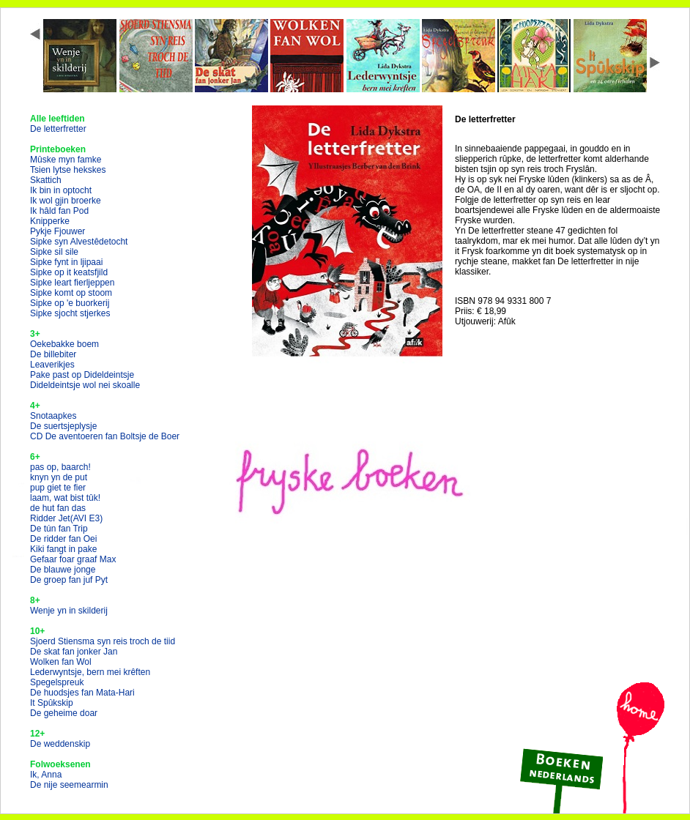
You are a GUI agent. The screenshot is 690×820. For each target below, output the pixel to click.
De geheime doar (63, 713)
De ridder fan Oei (63, 539)
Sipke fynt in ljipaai (66, 262)
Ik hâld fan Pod (59, 211)
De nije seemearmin (69, 785)
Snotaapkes (53, 416)
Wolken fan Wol (61, 662)
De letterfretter (58, 129)
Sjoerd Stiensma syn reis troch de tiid (102, 641)
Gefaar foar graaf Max (73, 559)
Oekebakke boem (64, 344)
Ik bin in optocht (61, 190)
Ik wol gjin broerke (65, 200)
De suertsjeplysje (63, 426)
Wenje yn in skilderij (69, 610)
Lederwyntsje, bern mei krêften (90, 672)
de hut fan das (58, 508)
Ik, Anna (46, 774)
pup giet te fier (58, 487)
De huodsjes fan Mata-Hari (82, 692)
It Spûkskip (51, 703)
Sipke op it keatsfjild (69, 272)
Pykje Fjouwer (57, 231)
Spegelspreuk (57, 682)
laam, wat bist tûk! (65, 498)
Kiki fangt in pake (63, 549)
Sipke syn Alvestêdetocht (78, 241)
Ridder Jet (66, 518)
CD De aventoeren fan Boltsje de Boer (104, 436)
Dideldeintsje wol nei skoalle (85, 385)
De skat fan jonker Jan (73, 651)
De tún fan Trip (59, 528)
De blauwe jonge (62, 569)
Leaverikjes (52, 364)
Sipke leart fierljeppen (72, 282)
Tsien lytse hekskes (67, 170)
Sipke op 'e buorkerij (69, 303)
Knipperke (50, 221)
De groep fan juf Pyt (69, 580)
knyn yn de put (58, 477)
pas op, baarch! (60, 467)
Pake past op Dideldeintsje (82, 375)
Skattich (46, 180)
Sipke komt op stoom (71, 293)
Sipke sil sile (54, 252)
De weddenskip (60, 744)
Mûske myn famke (65, 159)
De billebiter (53, 354)
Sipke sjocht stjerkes (70, 313)
